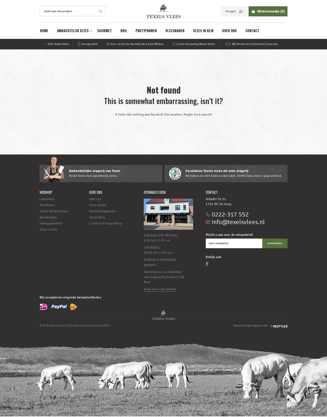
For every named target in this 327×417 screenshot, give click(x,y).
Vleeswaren (175, 31)
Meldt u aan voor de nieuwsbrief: (229, 235)
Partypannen (146, 31)
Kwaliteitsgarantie (102, 212)
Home (44, 31)
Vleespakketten (51, 224)
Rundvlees (47, 206)
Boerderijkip (48, 218)
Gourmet (104, 31)
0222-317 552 (230, 215)
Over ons (230, 31)
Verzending (97, 218)
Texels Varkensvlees (54, 212)
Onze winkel (98, 206)
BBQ (124, 31)
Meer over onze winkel (160, 290)
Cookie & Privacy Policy (105, 224)
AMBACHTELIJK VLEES (72, 31)
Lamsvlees (47, 200)
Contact (253, 31)
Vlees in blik (204, 31)
